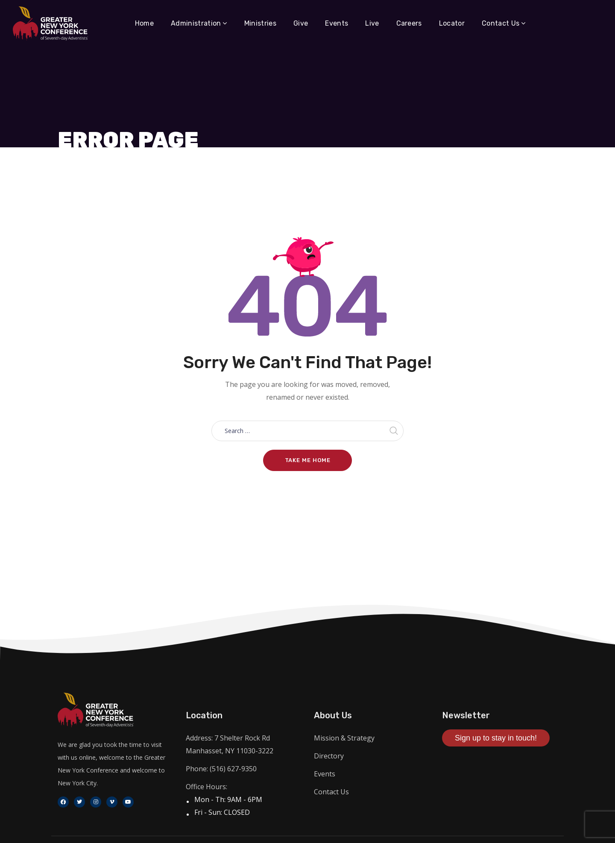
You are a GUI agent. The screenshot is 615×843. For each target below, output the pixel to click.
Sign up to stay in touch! (496, 738)
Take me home (308, 460)
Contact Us (331, 791)
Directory (329, 756)
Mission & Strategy (344, 738)
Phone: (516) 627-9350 (221, 768)
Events (324, 774)
